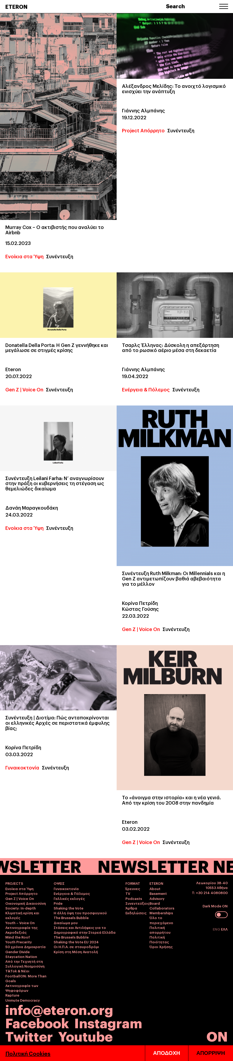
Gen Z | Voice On (24, 389)
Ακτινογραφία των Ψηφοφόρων (21, 988)
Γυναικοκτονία (22, 767)
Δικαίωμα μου (66, 922)
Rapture (12, 995)
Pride (58, 903)
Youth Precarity (18, 941)
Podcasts (133, 898)
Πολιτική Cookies (27, 1053)
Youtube (85, 1035)
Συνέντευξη (59, 256)
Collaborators (161, 908)
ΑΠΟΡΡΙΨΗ (210, 1053)
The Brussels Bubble (71, 917)
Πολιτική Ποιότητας (159, 939)
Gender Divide (17, 951)
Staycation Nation (21, 956)
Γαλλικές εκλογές (69, 898)
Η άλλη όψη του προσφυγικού (80, 912)
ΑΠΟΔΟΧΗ (166, 1053)
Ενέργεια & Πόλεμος (146, 389)
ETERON (16, 6)
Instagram (108, 1022)
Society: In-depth (20, 908)
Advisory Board (156, 901)
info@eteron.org (59, 1009)
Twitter (29, 1035)
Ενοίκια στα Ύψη (24, 256)
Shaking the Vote (68, 908)
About (154, 888)
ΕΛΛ (224, 929)
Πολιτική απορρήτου (160, 930)
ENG (217, 929)
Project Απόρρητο (143, 130)
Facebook (37, 1022)
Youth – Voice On (20, 922)
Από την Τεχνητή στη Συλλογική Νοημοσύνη (25, 963)
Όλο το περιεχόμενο (161, 920)
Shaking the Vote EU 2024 (76, 941)
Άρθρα (131, 908)
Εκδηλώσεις (136, 912)
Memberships (161, 912)
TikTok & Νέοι (17, 970)
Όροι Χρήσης (161, 946)
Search (175, 6)
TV (127, 893)
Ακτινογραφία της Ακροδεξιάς (21, 930)
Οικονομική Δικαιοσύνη (25, 903)
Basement (158, 893)
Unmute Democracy (22, 1000)
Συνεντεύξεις (137, 903)
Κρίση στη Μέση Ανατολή (76, 951)
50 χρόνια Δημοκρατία (25, 946)
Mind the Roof (17, 937)
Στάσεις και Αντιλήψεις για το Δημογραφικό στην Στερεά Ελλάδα (85, 930)
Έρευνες (132, 888)
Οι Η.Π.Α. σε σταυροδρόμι (76, 946)
